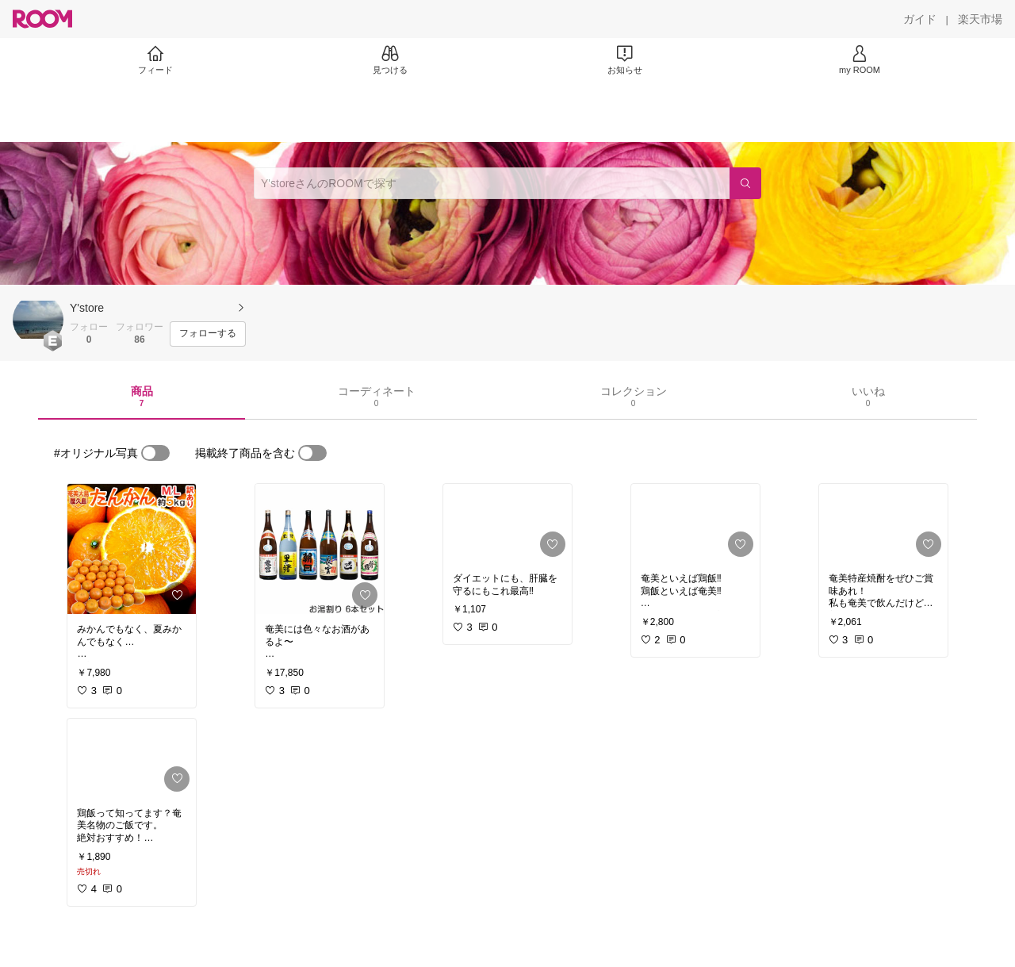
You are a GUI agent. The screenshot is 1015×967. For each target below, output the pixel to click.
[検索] (745, 183)
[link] (131, 549)
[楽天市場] (980, 19)
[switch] (155, 453)
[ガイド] (919, 19)
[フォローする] (208, 334)
